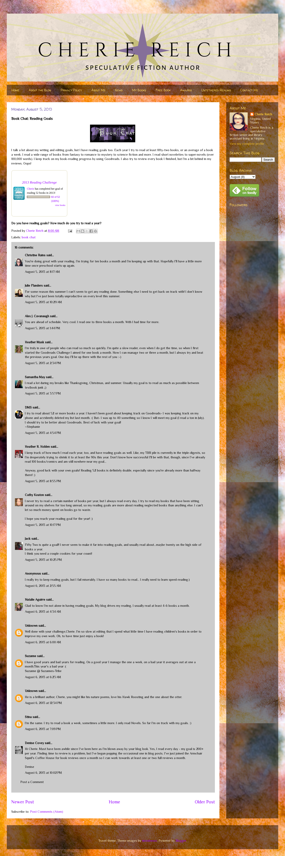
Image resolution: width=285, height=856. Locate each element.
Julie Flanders (34, 285)
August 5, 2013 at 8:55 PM (43, 481)
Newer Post (22, 801)
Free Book (163, 90)
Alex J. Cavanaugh (37, 316)
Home (15, 90)
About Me (98, 90)
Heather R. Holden (37, 446)
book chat (29, 237)
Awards (186, 90)
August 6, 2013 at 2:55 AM (43, 586)
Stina (28, 717)
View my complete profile (247, 143)
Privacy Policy (71, 90)
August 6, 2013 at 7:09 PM (43, 729)
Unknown (31, 625)
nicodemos (149, 840)
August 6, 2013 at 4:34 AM (43, 611)
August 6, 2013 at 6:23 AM (43, 677)
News (119, 90)
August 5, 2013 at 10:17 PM (43, 525)
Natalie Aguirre (35, 599)
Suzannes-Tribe (51, 671)
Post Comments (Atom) (46, 811)
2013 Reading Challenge (39, 182)
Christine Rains (35, 255)
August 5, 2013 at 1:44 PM (42, 328)
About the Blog (40, 90)
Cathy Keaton (34, 495)
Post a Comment (32, 782)
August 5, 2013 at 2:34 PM (43, 363)
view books (60, 205)
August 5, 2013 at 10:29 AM (43, 302)
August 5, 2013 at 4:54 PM (43, 433)
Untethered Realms (216, 90)
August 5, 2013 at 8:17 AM (42, 271)
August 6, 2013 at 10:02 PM (43, 772)
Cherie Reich (263, 114)
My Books (139, 90)
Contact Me (249, 90)
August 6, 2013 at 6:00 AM (43, 642)
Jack (28, 538)
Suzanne (30, 656)
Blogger (181, 840)
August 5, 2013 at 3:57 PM (43, 393)
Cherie (30, 188)
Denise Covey (35, 743)
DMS (28, 407)
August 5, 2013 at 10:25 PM (43, 559)
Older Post (205, 801)
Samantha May (35, 377)
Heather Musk (34, 342)
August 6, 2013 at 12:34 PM (43, 703)
